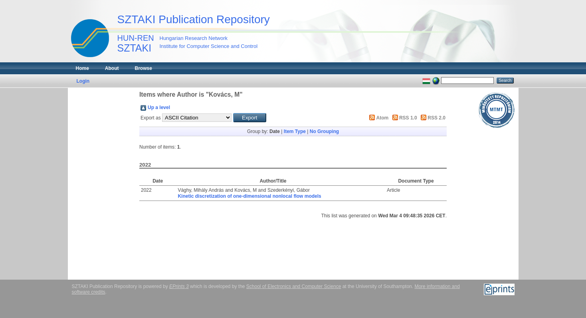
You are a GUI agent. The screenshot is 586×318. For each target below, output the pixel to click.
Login (83, 81)
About (112, 68)
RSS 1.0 (408, 118)
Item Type (295, 131)
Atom (382, 118)
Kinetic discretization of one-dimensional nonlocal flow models (249, 196)
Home (82, 68)
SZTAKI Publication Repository (193, 19)
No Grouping (324, 131)
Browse (143, 68)
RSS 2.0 (436, 118)
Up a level (159, 107)
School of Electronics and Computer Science (293, 286)
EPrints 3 (179, 286)
